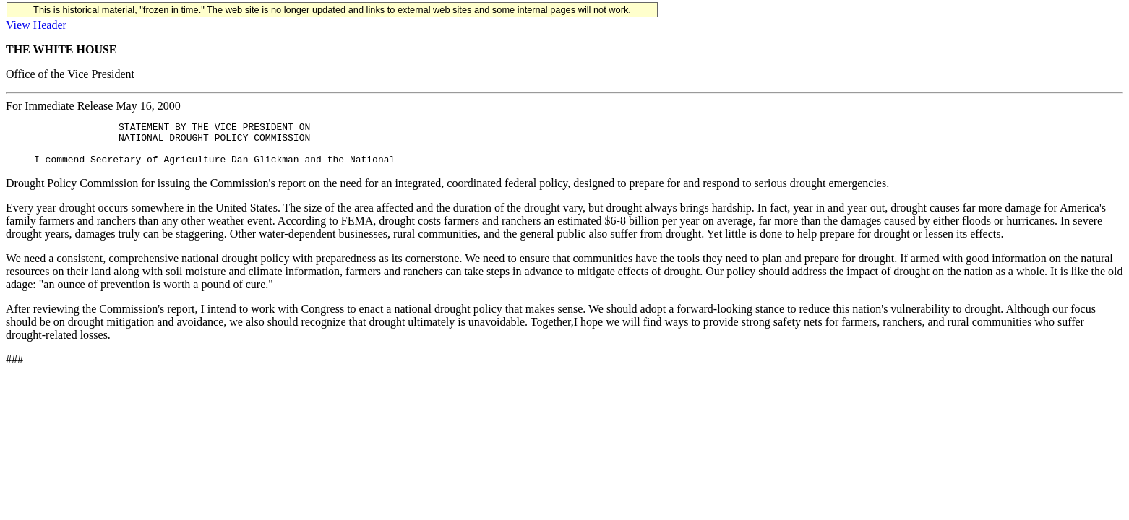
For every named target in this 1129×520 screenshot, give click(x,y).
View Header (36, 25)
